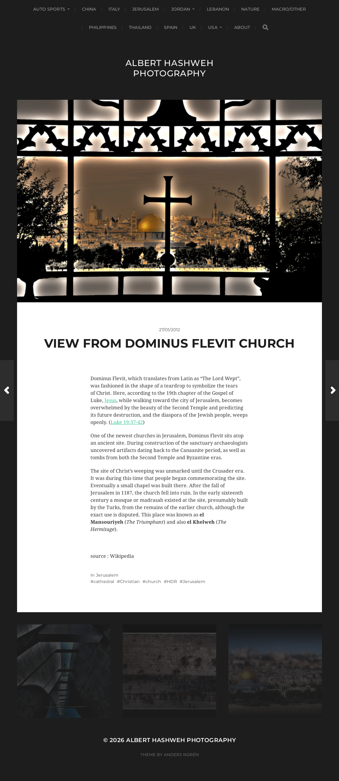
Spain (170, 27)
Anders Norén (181, 754)
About (242, 27)
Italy (114, 9)
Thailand (140, 27)
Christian (130, 581)
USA (212, 27)
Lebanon (218, 9)
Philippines (103, 27)
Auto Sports (49, 9)
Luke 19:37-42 (127, 422)
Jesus (110, 400)
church (153, 581)
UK (192, 27)
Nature (250, 9)
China (89, 9)
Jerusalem (145, 9)
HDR (172, 581)
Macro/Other (289, 9)
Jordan (180, 9)
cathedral (104, 581)
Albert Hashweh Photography (169, 68)
